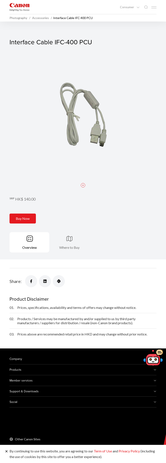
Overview (29, 247)
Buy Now (23, 218)
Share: (16, 281)
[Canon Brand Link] (19, 7)
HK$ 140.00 (25, 199)
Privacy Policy (129, 451)
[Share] (31, 281)
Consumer (127, 7)
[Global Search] (146, 7)
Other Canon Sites (27, 439)
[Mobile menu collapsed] (153, 7)
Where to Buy (69, 247)
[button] (83, 185)
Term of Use (103, 451)
